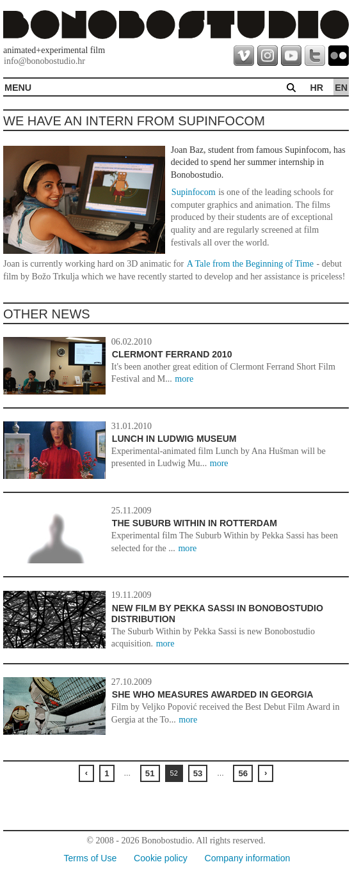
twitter (315, 55)
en (341, 87)
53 (198, 773)
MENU (17, 87)
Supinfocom (194, 192)
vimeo (244, 55)
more (184, 378)
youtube (291, 55)
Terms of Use (89, 858)
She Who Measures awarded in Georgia (213, 694)
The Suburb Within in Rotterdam (194, 523)
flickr (338, 55)
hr (316, 87)
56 (243, 773)
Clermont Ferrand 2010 (172, 354)
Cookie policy (161, 858)
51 (150, 773)
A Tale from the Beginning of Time (250, 263)
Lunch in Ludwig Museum (174, 439)
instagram (267, 55)
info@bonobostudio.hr (44, 61)
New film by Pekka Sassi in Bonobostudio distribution (217, 614)
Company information (248, 858)
